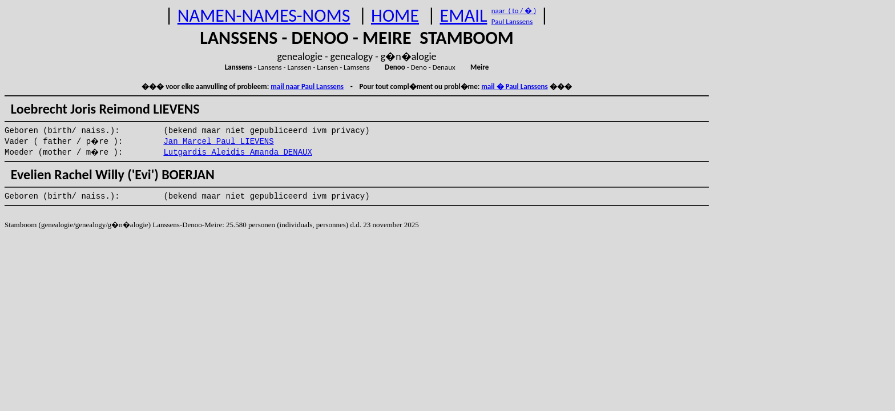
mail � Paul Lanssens (514, 86)
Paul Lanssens (512, 21)
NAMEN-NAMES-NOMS (264, 16)
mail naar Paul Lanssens (307, 86)
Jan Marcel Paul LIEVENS (218, 141)
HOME (395, 16)
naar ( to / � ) (513, 10)
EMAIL (463, 16)
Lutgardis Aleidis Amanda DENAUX (237, 152)
